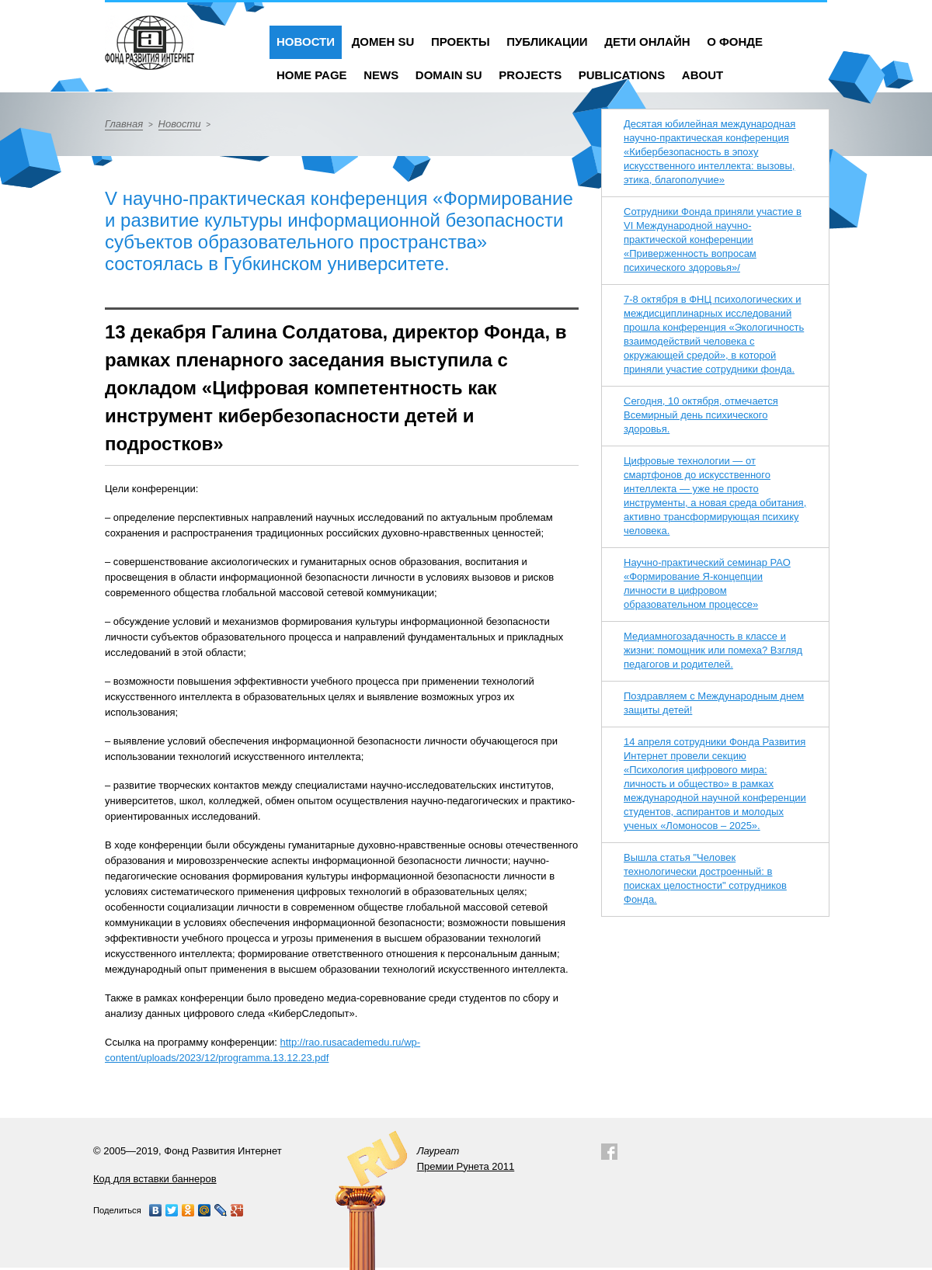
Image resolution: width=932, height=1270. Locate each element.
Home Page (311, 75)
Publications (622, 75)
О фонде (735, 41)
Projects (530, 75)
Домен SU (383, 41)
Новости (305, 41)
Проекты (460, 41)
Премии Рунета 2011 (466, 1166)
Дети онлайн (647, 41)
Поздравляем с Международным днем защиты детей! (714, 703)
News (380, 75)
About (702, 75)
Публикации (546, 41)
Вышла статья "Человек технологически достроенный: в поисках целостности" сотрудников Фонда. (705, 878)
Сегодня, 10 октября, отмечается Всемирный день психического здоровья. (701, 415)
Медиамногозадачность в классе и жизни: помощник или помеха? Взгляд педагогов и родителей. (713, 650)
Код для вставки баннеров (155, 1179)
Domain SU (449, 75)
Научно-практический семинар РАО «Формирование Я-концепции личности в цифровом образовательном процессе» (707, 583)
